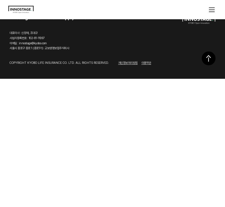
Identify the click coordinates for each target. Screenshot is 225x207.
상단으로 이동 (209, 58)
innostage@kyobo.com (33, 43)
